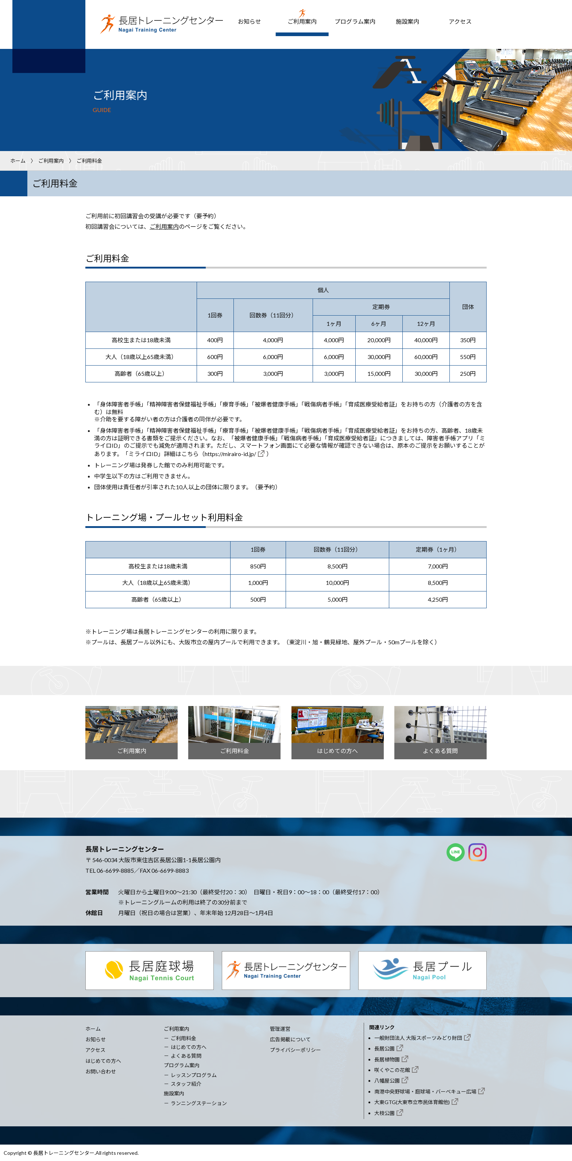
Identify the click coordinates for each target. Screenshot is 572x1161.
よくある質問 (186, 1056)
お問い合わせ (100, 1071)
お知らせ (249, 21)
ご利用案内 (302, 21)
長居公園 (384, 1048)
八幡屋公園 (387, 1080)
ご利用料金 (183, 1038)
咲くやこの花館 (392, 1070)
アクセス (460, 21)
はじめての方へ (103, 1061)
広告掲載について (290, 1039)
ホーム (18, 161)
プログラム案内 (355, 21)
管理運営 (280, 1029)
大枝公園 (384, 1113)
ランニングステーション (199, 1103)
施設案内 (407, 21)
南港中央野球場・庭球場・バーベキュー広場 (425, 1091)
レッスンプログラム (194, 1075)
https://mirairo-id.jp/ (230, 453)
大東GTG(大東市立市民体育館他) (412, 1102)
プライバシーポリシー (295, 1050)
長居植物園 (387, 1059)
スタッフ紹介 (186, 1084)
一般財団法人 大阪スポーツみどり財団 (418, 1038)
